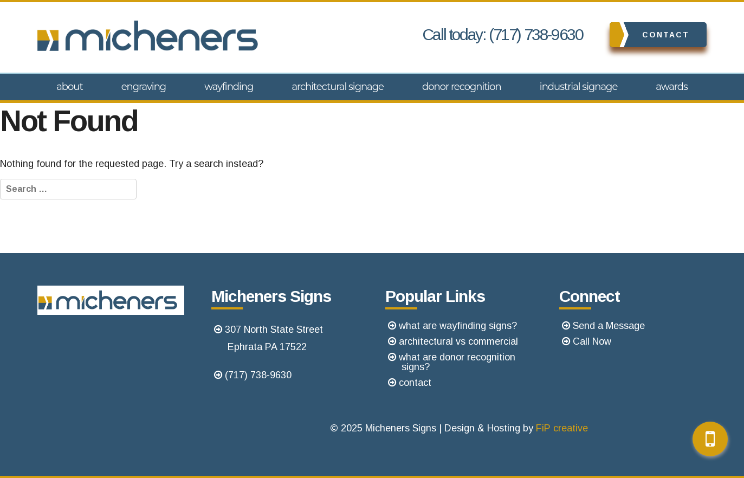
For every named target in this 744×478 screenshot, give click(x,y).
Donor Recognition (461, 87)
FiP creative (562, 428)
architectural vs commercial (458, 341)
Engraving (143, 87)
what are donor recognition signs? (457, 362)
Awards (672, 87)
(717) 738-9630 (258, 375)
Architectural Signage (338, 87)
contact (415, 382)
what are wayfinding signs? (458, 325)
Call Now (592, 341)
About (69, 87)
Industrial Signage (578, 87)
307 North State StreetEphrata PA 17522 (274, 338)
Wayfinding (228, 87)
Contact (649, 34)
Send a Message (609, 325)
